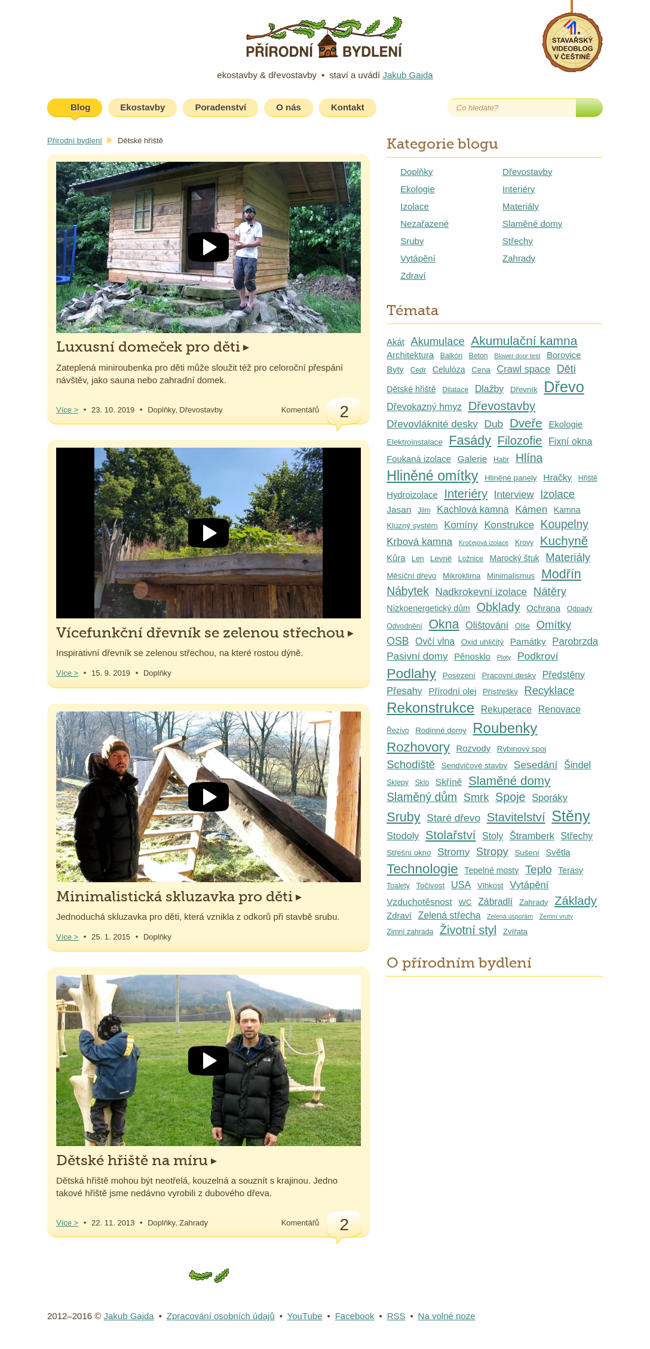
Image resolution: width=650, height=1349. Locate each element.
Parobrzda (575, 641)
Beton (478, 356)
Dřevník (524, 389)
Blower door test (517, 355)
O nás (288, 107)
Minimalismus (511, 575)
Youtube (398, 107)
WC (464, 902)
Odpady (580, 609)
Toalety (398, 886)
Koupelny (564, 524)
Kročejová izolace (484, 542)
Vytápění (418, 258)
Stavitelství (516, 817)
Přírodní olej (453, 691)
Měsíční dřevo (411, 575)
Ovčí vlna (435, 641)
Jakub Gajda (407, 75)
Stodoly (403, 835)
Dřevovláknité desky (432, 424)
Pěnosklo (472, 656)
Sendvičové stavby (474, 765)
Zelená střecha (449, 915)
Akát (395, 342)
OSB (398, 641)
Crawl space (524, 369)
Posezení (459, 675)
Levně (441, 558)
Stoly (492, 836)
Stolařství (450, 835)
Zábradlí (495, 902)
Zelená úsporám (510, 916)
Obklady (498, 607)
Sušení (527, 852)
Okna (444, 624)
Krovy (524, 542)
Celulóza (449, 369)
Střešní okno (409, 852)
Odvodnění (404, 626)
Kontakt (347, 107)
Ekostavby (142, 107)
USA (461, 884)
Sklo (422, 782)
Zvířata (515, 931)
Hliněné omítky (432, 475)
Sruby (412, 241)
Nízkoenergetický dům (428, 608)
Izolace (414, 206)
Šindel (577, 764)
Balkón (451, 356)
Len (418, 559)
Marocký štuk (514, 558)
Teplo (538, 869)
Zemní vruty (556, 916)
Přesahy (404, 690)
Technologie (422, 868)
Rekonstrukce (430, 708)
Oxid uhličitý (482, 641)
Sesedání (535, 765)
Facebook (428, 107)
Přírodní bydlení (74, 140)
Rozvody (473, 748)
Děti (566, 369)
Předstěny (563, 675)
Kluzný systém (412, 525)
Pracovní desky (509, 675)
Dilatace (455, 390)
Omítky (553, 624)
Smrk (476, 797)
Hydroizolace (412, 495)
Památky (528, 641)
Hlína (529, 457)
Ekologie (417, 189)
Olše (522, 626)
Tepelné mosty (491, 870)
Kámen (531, 509)
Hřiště (587, 478)
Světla (557, 852)
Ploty (504, 657)
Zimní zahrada (410, 932)
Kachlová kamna (472, 509)
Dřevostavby (527, 172)
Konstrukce (509, 525)
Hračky (557, 477)
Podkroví (538, 656)
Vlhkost (490, 885)
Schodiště (411, 764)
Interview (514, 494)
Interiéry (518, 189)
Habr (501, 459)
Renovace (559, 709)
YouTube (305, 1316)
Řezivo (398, 730)
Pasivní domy (417, 656)
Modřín (561, 574)
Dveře (526, 423)
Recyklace (549, 690)
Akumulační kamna (524, 340)
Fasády (470, 440)
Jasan (399, 509)
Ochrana (543, 608)
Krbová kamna (419, 541)
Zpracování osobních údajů (221, 1316)
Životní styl (468, 930)
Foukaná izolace (419, 459)
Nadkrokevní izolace (482, 591)
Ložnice (470, 559)
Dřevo (564, 386)
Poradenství (220, 107)
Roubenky (505, 728)
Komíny (461, 525)
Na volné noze (447, 1316)
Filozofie (520, 440)
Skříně (449, 782)
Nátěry (550, 591)
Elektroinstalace (415, 442)
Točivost (430, 885)
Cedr (418, 370)
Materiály (520, 206)
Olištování (486, 625)
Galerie (473, 459)
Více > (67, 409)
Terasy (570, 870)
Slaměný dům (422, 797)
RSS (396, 1316)
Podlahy (411, 673)
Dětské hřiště (411, 389)
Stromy (453, 852)
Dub (493, 424)
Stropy (492, 851)
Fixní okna (570, 441)
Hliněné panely (511, 477)
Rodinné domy (440, 730)
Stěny (570, 816)
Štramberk (532, 835)
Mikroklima (461, 575)
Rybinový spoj (521, 748)
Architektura (410, 355)
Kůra (396, 558)
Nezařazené (424, 223)
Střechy (517, 241)
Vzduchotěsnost (419, 902)
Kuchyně (564, 540)
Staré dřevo (453, 818)
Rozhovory (418, 747)
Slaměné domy (532, 223)
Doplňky (416, 172)
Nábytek (408, 591)
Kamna (567, 510)
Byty (395, 369)
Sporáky (550, 797)
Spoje (510, 796)
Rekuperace (506, 709)
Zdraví (413, 275)
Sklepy (398, 782)
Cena (480, 369)
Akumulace (437, 341)
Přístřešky (500, 691)
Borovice (564, 355)
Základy (575, 900)
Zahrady (518, 258)
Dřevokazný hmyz (424, 407)
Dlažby (489, 389)
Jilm (424, 510)
